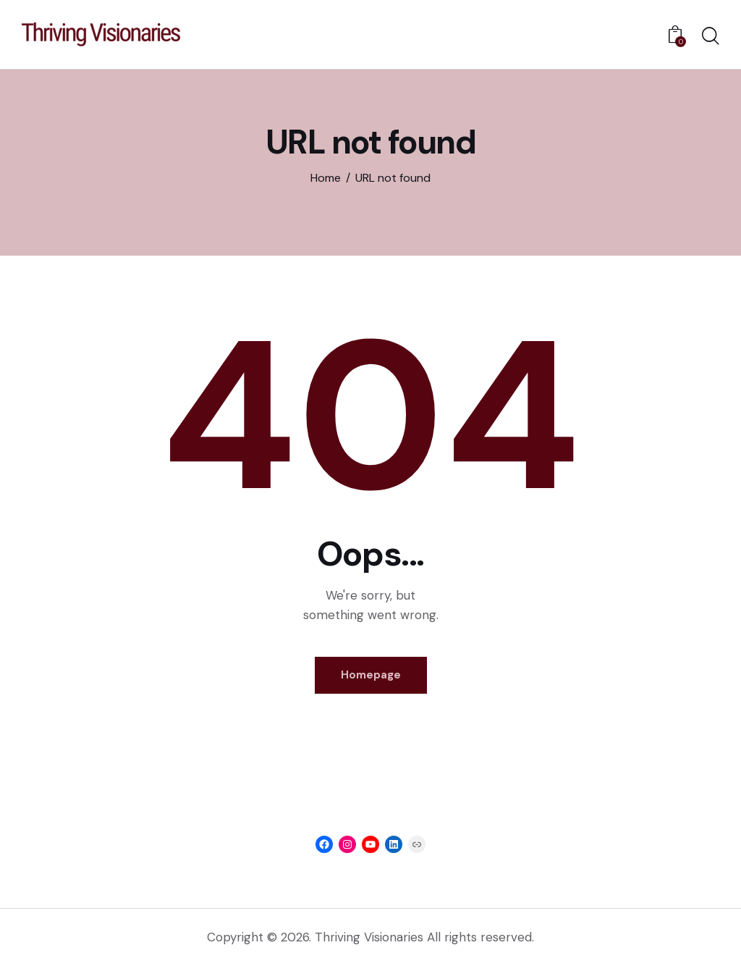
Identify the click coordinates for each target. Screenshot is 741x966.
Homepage (371, 675)
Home (325, 178)
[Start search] (710, 37)
